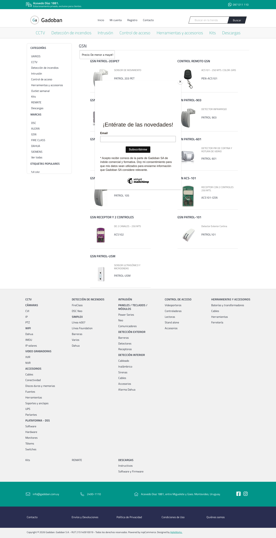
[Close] (180, 81)
